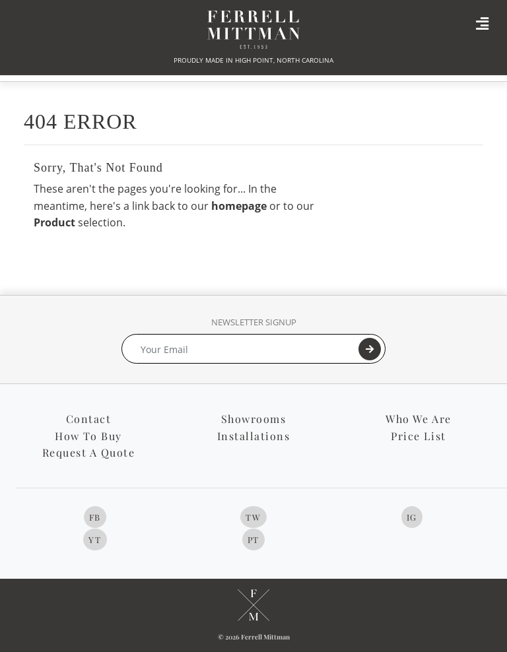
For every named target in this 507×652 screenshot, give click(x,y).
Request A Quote (88, 452)
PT (253, 539)
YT (94, 539)
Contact (89, 419)
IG (412, 517)
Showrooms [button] (254, 419)
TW (253, 517)
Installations (253, 436)
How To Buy (88, 436)
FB (95, 517)
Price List (418, 436)
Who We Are (418, 419)
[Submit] (369, 349)
